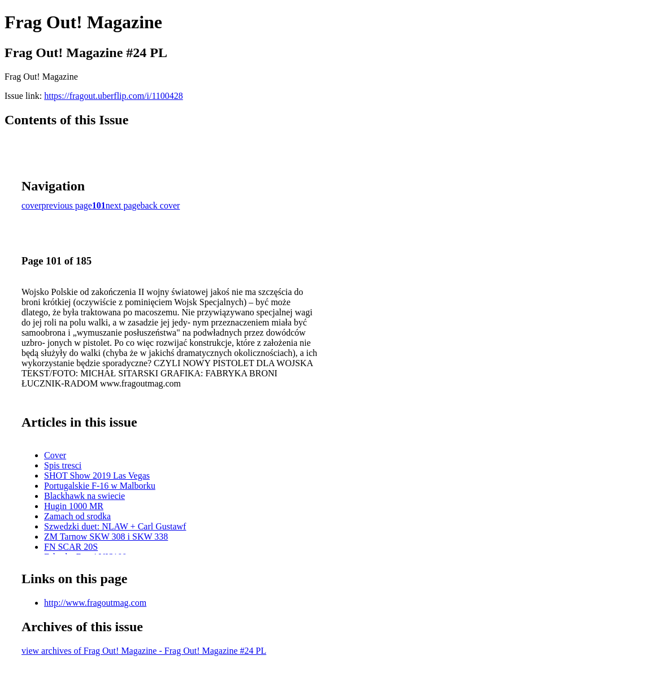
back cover (160, 205)
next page (123, 205)
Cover (55, 455)
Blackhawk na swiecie (84, 496)
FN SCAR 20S (71, 547)
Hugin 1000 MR (73, 506)
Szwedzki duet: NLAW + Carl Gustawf (115, 526)
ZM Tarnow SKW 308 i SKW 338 (106, 536)
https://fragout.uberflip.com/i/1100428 (113, 96)
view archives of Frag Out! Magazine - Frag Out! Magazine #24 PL (143, 650)
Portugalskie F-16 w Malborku (99, 485)
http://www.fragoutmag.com (95, 602)
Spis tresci (62, 465)
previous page (67, 205)
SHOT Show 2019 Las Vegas (97, 475)
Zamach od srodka (77, 516)
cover (31, 205)
